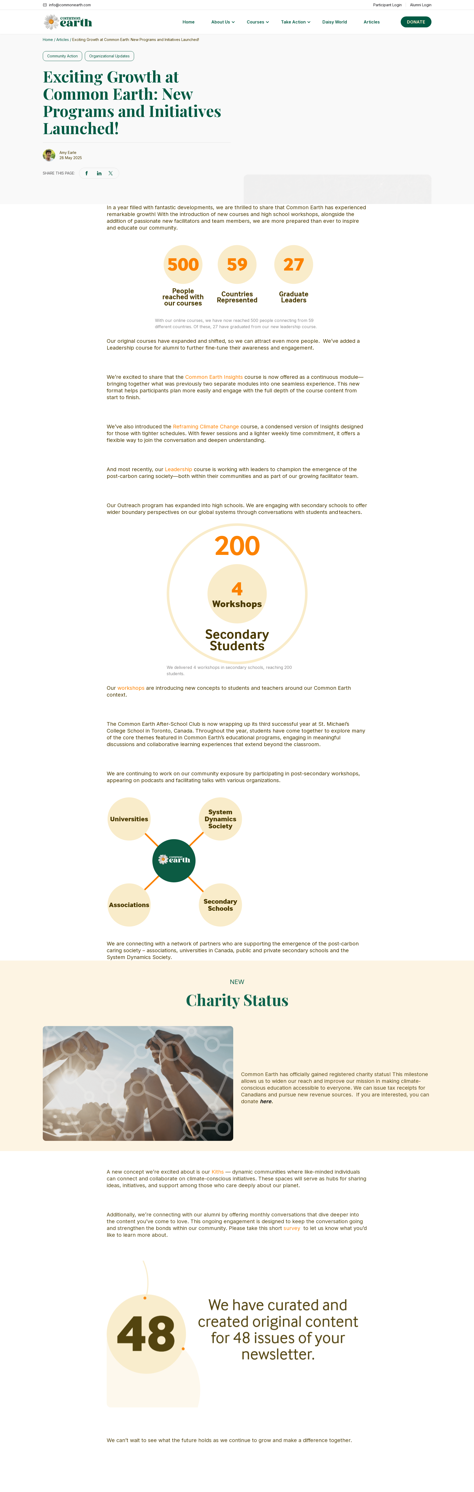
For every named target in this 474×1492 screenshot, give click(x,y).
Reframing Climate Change (206, 426)
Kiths (218, 1372)
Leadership (178, 469)
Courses (255, 22)
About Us (220, 22)
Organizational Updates (109, 56)
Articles (372, 22)
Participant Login (387, 5)
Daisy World (334, 22)
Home (189, 22)
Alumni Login (420, 5)
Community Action (62, 56)
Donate (416, 22)
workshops (131, 688)
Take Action (293, 22)
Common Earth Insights (214, 377)
